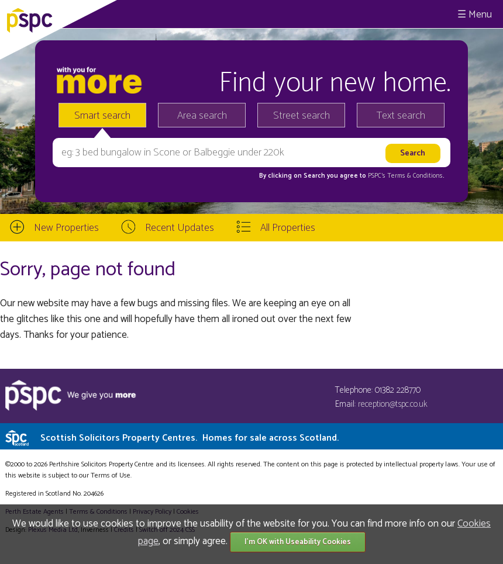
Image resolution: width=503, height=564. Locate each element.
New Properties (66, 228)
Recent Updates (179, 228)
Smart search (102, 115)
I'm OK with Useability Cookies (297, 542)
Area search (202, 115)
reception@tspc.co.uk (393, 404)
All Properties (287, 228)
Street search (301, 115)
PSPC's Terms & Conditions (405, 176)
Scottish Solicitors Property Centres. (189, 438)
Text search (401, 115)
